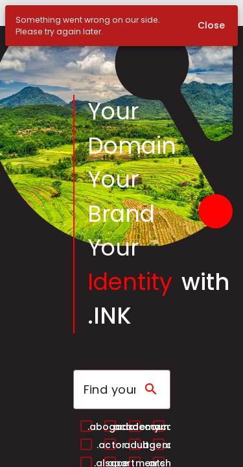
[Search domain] (151, 389)
